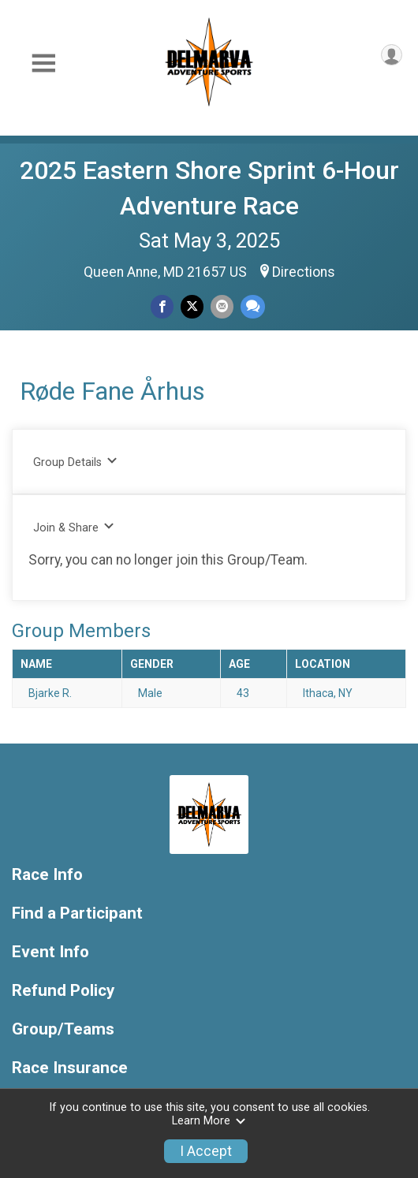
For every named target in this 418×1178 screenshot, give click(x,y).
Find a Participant (77, 913)
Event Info (50, 952)
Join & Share (73, 527)
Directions (303, 272)
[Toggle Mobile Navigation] (43, 63)
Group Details (75, 461)
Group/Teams (63, 1029)
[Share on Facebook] (162, 306)
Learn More (209, 1121)
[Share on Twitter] (192, 306)
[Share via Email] (222, 306)
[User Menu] (391, 54)
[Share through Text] (253, 306)
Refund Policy (63, 991)
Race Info (47, 875)
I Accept (206, 1151)
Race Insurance (70, 1068)
